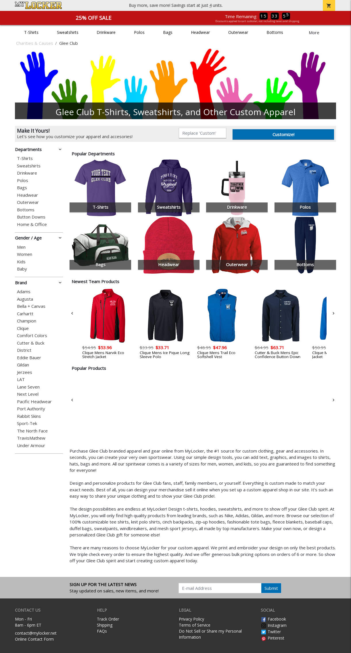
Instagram (274, 625)
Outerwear (238, 32)
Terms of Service (194, 625)
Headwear (200, 32)
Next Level (28, 394)
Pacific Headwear (34, 401)
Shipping (104, 625)
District (24, 350)
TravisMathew (31, 438)
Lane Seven (28, 387)
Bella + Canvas (31, 306)
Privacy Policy (191, 619)
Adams (23, 291)
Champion (26, 320)
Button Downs (31, 217)
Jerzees (24, 372)
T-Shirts (31, 32)
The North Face (32, 430)
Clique (23, 328)
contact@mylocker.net (36, 633)
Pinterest (272, 638)
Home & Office (32, 224)
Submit (271, 588)
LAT (21, 379)
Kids (21, 261)
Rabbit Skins (29, 416)
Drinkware (106, 32)
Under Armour (31, 445)
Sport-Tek (27, 423)
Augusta (25, 299)
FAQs (102, 631)
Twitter (271, 631)
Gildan (23, 364)
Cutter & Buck (30, 343)
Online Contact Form (34, 639)
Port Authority (31, 408)
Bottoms (274, 32)
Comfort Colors (32, 335)
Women (24, 254)
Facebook (273, 619)
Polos (139, 32)
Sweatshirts (67, 32)
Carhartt (25, 313)
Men (21, 247)
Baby (22, 268)
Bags (167, 32)
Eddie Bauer (29, 357)
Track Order (108, 619)
